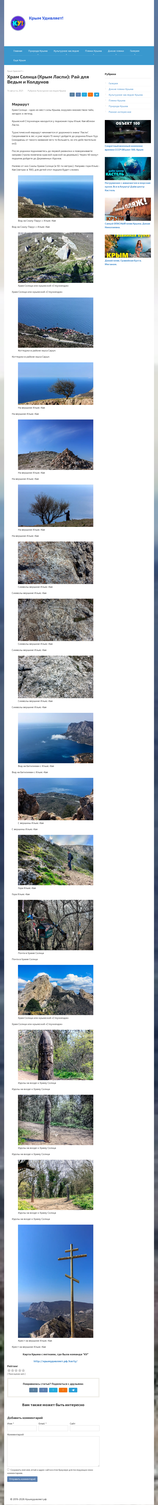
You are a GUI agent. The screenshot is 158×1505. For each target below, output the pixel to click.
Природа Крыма (37, 50)
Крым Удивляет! (46, 17)
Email (43, 1423)
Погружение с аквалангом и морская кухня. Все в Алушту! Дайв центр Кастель (127, 186)
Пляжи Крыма (93, 50)
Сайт (72, 1423)
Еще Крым (19, 60)
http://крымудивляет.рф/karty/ (56, 1361)
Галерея (134, 50)
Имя (10, 1423)
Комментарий (15, 1434)
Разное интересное (120, 111)
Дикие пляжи (116, 50)
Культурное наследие (66, 50)
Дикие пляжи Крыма (121, 89)
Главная (17, 50)
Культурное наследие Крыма (51, 90)
